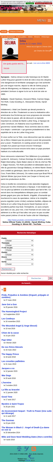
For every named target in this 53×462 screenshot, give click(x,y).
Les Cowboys (8, 318)
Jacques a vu (8, 368)
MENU (41, 20)
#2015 (30, 37)
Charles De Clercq (43, 51)
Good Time (7, 397)
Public (4, 238)
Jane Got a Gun (9, 304)
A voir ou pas (7, 248)
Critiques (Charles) (16, 31)
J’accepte (29, 3)
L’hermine (6, 382)
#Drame (37, 37)
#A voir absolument (8, 37)
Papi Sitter (7, 340)
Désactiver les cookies (43, 3)
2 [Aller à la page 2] (4, 289)
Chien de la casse (10, 333)
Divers (4, 257)
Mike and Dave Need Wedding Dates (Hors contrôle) (27, 437)
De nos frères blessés (12, 347)
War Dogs (6, 375)
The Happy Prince (10, 354)
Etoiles (4, 252)
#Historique (45, 37)
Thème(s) (5, 243)
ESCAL (28, 460)
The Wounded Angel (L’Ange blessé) (19, 326)
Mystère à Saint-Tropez (13, 404)
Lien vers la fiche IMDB (41, 63)
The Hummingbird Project (14, 311)
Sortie (4, 262)
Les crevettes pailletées (13, 361)
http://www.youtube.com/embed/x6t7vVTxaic (26, 220)
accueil (3, 31)
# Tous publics (21, 37)
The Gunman (8, 420)
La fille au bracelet (11, 390)
